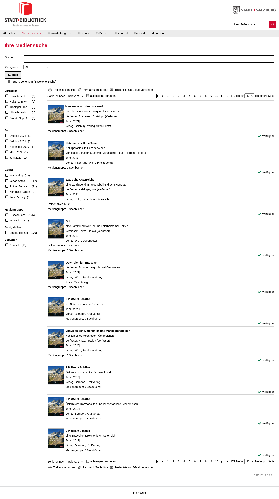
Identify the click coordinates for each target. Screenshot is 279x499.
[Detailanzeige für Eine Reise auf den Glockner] (84, 106)
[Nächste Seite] (222, 95)
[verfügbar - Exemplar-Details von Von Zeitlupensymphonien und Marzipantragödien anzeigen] (266, 360)
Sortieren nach (56, 96)
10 (216, 95)
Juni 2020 (16, 157)
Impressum (139, 492)
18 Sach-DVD (18, 220)
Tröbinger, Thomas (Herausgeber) (20, 107)
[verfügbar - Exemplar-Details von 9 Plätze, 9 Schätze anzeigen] (266, 323)
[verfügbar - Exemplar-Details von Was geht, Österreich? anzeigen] (266, 214)
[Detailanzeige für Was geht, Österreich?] (80, 179)
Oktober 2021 (18, 141)
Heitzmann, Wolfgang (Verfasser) (20, 101)
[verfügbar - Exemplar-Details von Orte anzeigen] (266, 255)
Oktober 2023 (18, 135)
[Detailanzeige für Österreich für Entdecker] (82, 262)
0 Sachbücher (18, 215)
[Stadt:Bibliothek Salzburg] (25, 14)
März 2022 (16, 152)
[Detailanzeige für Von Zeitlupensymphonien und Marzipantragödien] (98, 330)
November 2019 (19, 146)
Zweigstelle (12, 67)
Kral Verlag (16, 175)
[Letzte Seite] (227, 95)
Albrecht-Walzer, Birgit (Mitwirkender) (20, 112)
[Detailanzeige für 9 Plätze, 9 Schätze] (78, 299)
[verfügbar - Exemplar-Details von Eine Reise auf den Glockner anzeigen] (266, 136)
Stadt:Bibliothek (19, 232)
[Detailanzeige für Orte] (68, 221)
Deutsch (15, 245)
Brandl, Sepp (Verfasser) (20, 118)
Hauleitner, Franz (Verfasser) (20, 96)
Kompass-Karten (20, 191)
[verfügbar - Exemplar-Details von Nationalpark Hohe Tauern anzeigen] (266, 172)
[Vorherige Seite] (162, 95)
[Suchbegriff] (250, 24)
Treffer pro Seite (264, 95)
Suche (9, 57)
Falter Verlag (17, 197)
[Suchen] (272, 24)
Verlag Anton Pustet (20, 180)
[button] (31, 33)
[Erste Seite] (157, 95)
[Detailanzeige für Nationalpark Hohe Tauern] (82, 143)
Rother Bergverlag (20, 186)
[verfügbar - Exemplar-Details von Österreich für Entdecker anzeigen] (266, 292)
